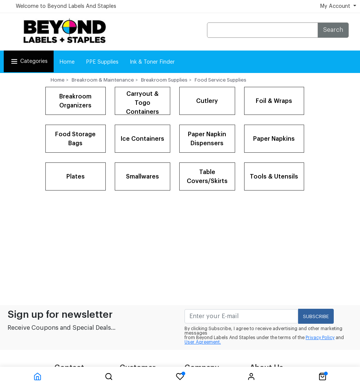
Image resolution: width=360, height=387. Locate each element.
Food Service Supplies (220, 79)
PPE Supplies (102, 62)
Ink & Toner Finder (152, 62)
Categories (29, 61)
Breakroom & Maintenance (103, 79)
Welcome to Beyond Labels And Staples (66, 6)
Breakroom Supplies (164, 79)
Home (67, 62)
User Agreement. (202, 342)
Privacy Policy (320, 337)
